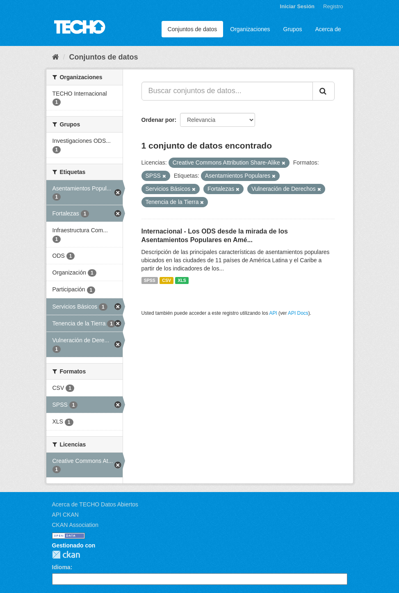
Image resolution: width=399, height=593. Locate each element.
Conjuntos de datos (192, 29)
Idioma (61, 567)
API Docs (298, 313)
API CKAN (65, 514)
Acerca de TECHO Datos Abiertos (95, 504)
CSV (166, 280)
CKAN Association (75, 525)
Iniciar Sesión (297, 6)
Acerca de (328, 29)
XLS (182, 280)
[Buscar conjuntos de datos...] (227, 91)
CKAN (66, 554)
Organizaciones (250, 29)
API (273, 313)
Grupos (292, 29)
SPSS (149, 280)
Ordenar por (158, 120)
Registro (333, 6)
